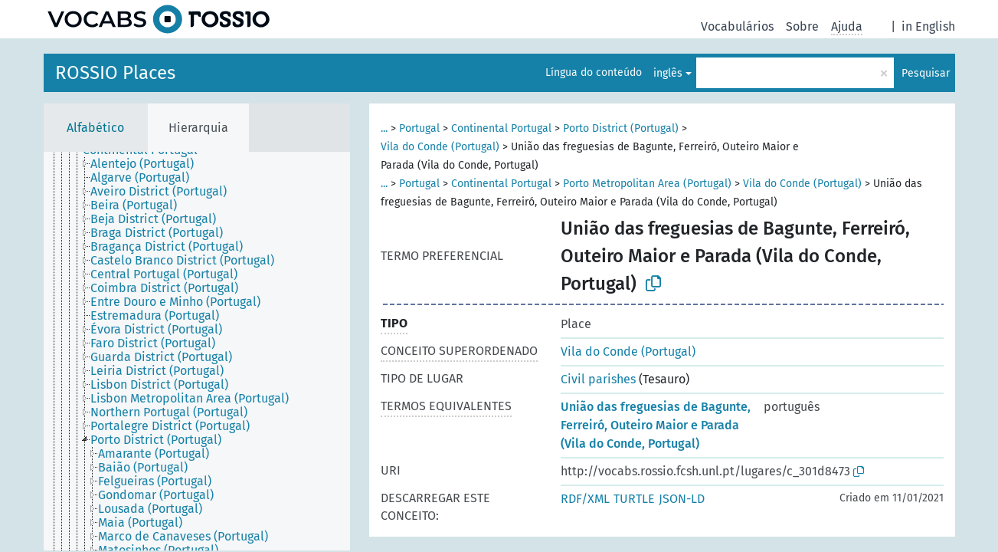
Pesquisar (925, 73)
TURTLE (634, 498)
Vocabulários (737, 26)
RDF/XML (585, 498)
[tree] (197, 351)
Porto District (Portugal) (621, 128)
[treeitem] (149, 164)
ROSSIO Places (115, 73)
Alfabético (95, 127)
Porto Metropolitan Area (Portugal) (647, 183)
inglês (667, 73)
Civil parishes (598, 379)
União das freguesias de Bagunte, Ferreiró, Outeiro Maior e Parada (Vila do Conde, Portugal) (656, 425)
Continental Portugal (501, 128)
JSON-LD (682, 498)
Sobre (802, 26)
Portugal (419, 128)
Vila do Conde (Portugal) (440, 146)
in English (928, 26)
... (384, 128)
